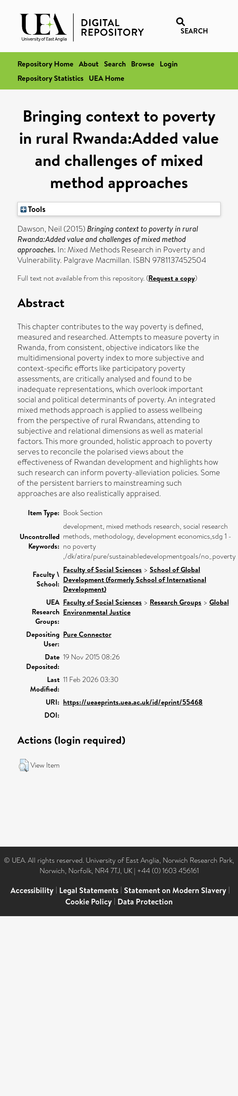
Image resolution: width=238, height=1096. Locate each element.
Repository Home (45, 64)
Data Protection (145, 901)
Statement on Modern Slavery (175, 890)
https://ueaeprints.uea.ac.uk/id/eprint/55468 (133, 702)
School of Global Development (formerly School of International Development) (134, 579)
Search (115, 64)
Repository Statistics (50, 78)
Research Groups (175, 602)
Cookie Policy (88, 901)
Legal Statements (88, 890)
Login (169, 64)
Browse (142, 64)
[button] (24, 765)
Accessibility (32, 890)
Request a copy (171, 278)
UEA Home (106, 78)
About (89, 64)
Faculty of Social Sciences (102, 569)
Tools (33, 209)
